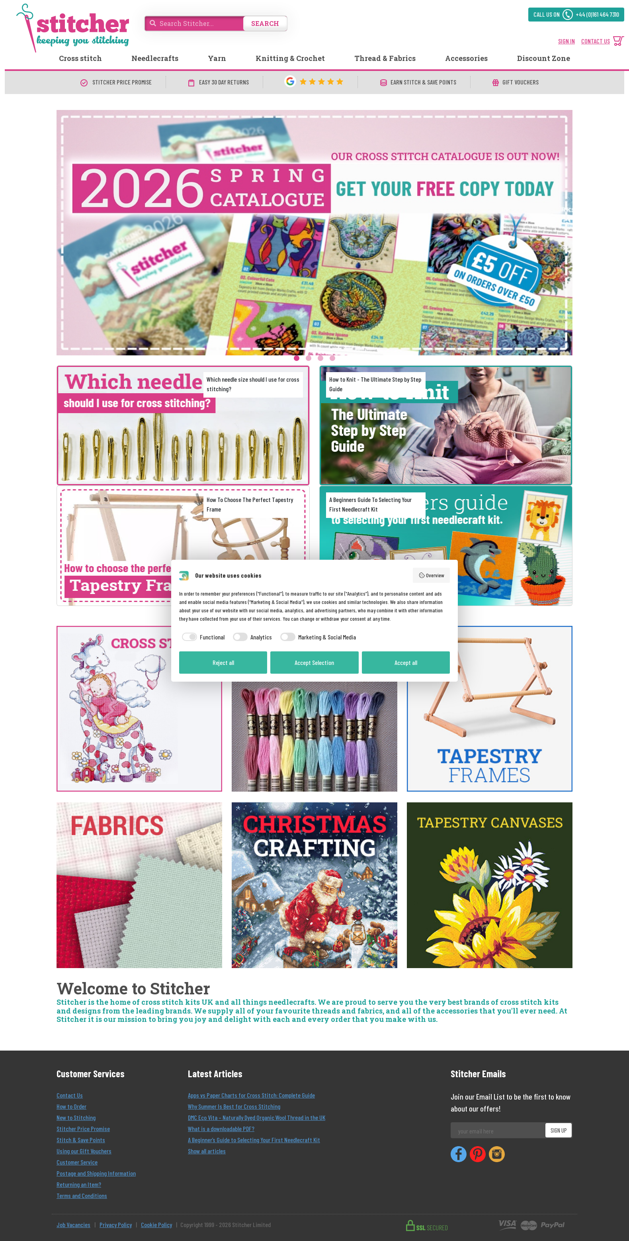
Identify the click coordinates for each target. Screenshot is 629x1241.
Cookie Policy (156, 1224)
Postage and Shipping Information (96, 1173)
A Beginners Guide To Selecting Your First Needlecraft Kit (370, 504)
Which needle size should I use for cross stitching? (253, 383)
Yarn (217, 58)
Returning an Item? (79, 1184)
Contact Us (70, 1095)
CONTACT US (595, 41)
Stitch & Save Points (81, 1139)
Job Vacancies (73, 1224)
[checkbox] (202, 637)
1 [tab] (296, 358)
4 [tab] (332, 358)
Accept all (406, 662)
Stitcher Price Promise (83, 1128)
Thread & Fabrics (385, 58)
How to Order (71, 1106)
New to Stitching (76, 1117)
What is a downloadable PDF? (221, 1128)
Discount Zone (543, 58)
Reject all (223, 662)
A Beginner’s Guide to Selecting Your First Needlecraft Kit (254, 1139)
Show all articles (207, 1151)
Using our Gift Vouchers (84, 1151)
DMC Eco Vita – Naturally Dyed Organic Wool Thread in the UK (256, 1117)
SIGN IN (566, 41)
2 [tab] (308, 358)
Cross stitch (80, 58)
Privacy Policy (116, 1224)
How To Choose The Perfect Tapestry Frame (250, 504)
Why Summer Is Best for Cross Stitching (234, 1106)
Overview (431, 575)
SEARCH (265, 23)
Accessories (466, 58)
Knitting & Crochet (290, 58)
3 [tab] (320, 358)
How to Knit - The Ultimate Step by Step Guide (375, 383)
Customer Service (77, 1162)
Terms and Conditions (82, 1195)
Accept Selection (314, 662)
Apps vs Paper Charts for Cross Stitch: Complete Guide (251, 1095)
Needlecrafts (154, 58)
